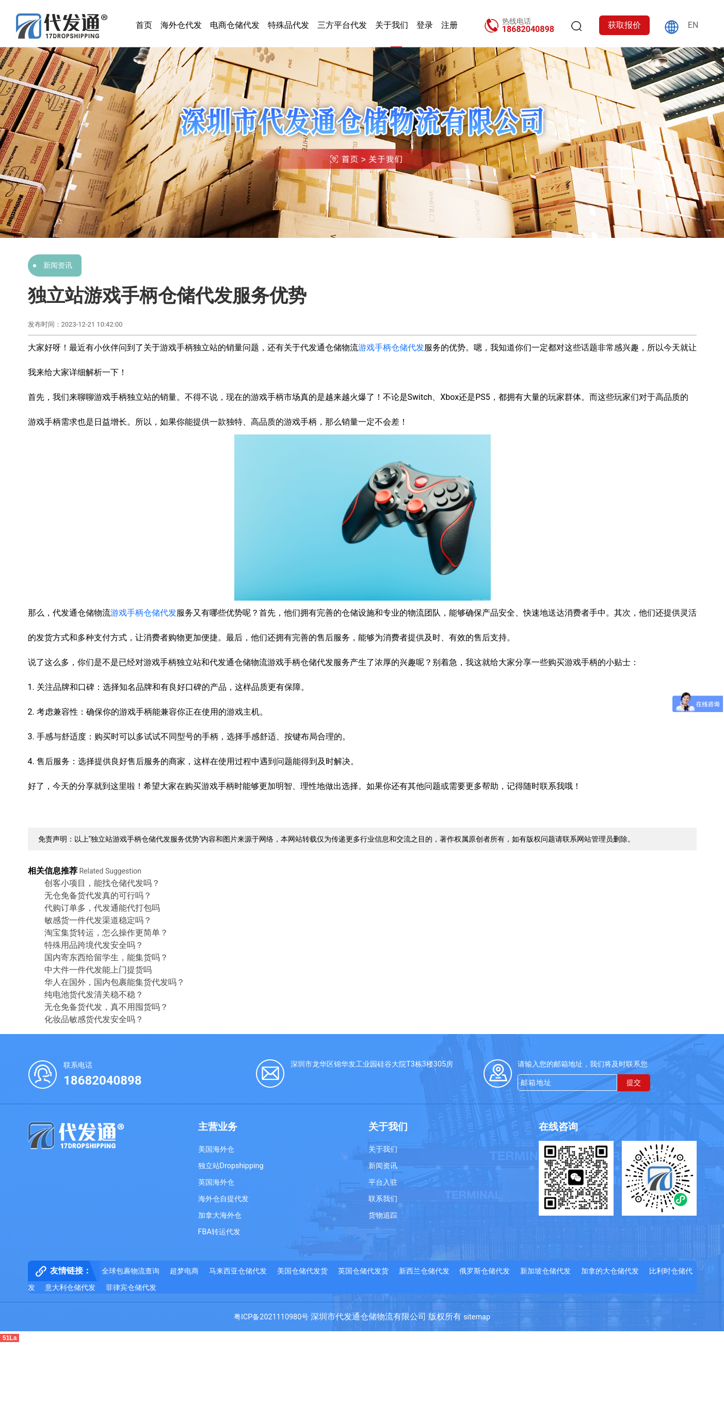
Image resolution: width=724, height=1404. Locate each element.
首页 (144, 25)
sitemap (476, 1317)
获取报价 (624, 25)
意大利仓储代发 (70, 1287)
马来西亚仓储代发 (238, 1271)
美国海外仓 (216, 1149)
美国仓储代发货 (302, 1271)
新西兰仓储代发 (424, 1271)
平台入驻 (382, 1182)
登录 (424, 25)
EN (693, 25)
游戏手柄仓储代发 (391, 347)
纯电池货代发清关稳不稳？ (93, 994)
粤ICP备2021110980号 (271, 1317)
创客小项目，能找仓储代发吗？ (102, 883)
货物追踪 (382, 1215)
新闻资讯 (57, 265)
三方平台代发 (342, 25)
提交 (633, 1082)
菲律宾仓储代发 (131, 1287)
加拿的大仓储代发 (610, 1271)
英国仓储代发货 (363, 1271)
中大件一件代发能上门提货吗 (98, 970)
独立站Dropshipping (231, 1165)
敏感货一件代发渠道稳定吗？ (98, 920)
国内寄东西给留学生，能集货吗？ (106, 957)
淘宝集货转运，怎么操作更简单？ (106, 933)
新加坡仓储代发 (545, 1271)
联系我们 (382, 1199)
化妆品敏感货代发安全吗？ (93, 1019)
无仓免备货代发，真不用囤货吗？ (106, 1007)
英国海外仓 (216, 1182)
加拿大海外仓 (220, 1215)
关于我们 (391, 25)
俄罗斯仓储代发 (484, 1271)
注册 (449, 25)
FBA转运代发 (219, 1232)
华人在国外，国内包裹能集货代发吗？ (114, 982)
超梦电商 (184, 1271)
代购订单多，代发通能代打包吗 (102, 908)
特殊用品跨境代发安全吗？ (93, 945)
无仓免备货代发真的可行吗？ (98, 895)
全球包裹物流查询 (130, 1271)
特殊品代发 (288, 25)
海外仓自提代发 (223, 1199)
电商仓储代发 (235, 25)
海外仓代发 (181, 25)
